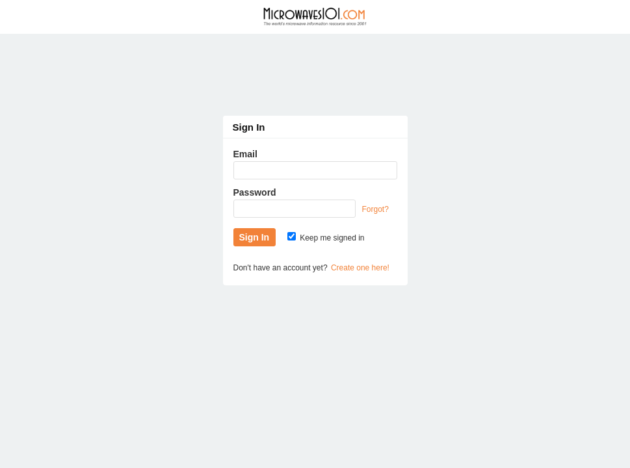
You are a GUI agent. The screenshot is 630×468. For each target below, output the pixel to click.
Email (245, 154)
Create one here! (360, 267)
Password (254, 192)
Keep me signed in (326, 237)
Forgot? (375, 209)
